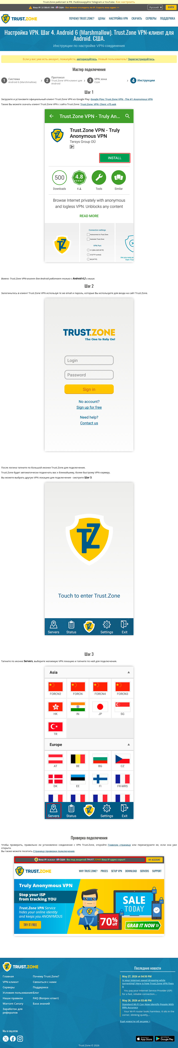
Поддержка (167, 18)
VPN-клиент (11, 982)
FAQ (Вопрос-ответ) (46, 998)
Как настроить (125, 2)
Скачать (137, 18)
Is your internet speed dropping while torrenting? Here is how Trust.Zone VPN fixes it (148, 983)
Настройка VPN (118, 18)
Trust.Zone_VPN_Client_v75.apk (98, 104)
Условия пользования (18, 992)
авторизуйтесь (87, 59)
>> (92, 7)
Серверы (151, 18)
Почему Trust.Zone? (81, 18)
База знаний (41, 1003)
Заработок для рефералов (12, 1010)
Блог (36, 992)
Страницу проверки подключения (53, 851)
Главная (8, 976)
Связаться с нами (45, 982)
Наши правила (13, 998)
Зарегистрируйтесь (141, 59)
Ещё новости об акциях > (135, 1021)
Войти (171, 7)
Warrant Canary (13, 1003)
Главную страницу (119, 844)
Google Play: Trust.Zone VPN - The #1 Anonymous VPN (122, 99)
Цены (101, 18)
